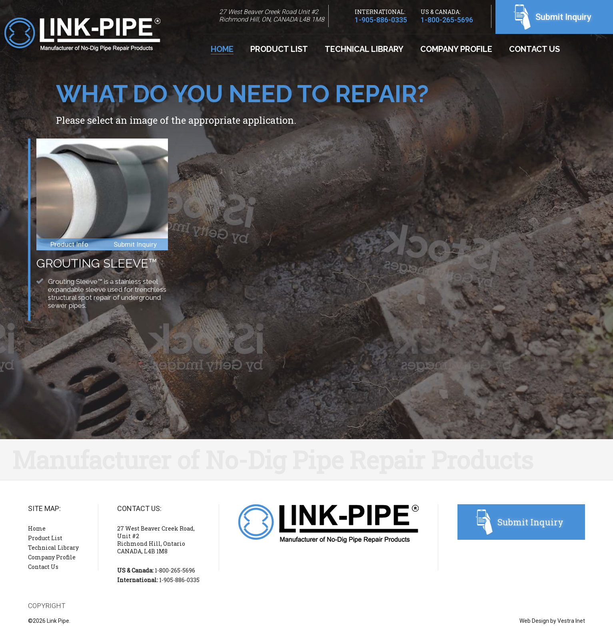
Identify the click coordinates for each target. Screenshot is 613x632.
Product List (279, 49)
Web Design (534, 621)
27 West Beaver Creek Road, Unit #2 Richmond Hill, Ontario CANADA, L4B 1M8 (156, 540)
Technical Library (364, 49)
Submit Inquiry (563, 17)
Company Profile (456, 49)
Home (222, 49)
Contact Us (534, 49)
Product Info (69, 244)
